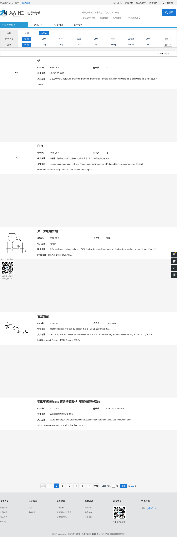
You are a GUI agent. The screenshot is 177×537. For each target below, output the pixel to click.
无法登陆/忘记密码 (64, 512)
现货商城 (58, 25)
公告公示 (3, 508)
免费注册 (26, 2)
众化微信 (119, 521)
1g (96, 45)
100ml (131, 45)
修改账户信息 (62, 517)
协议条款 (88, 517)
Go (123, 486)
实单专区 (78, 25)
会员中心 (129, 2)
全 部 (26, 33)
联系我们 (3, 522)
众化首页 (117, 2)
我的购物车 (141, 2)
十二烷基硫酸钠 (133, 18)
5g (61, 45)
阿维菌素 (117, 18)
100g (78, 45)
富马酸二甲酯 (89, 18)
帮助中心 (3, 517)
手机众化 (167, 2)
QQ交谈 (152, 508)
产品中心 (39, 25)
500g (113, 45)
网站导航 (154, 2)
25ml (148, 45)
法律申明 (88, 508)
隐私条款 (88, 512)
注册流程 (60, 508)
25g (44, 45)
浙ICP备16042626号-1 (91, 534)
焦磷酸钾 (104, 18)
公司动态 (3, 512)
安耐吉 (44, 33)
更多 (168, 39)
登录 (17, 2)
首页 (30, 508)
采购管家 (32, 512)
